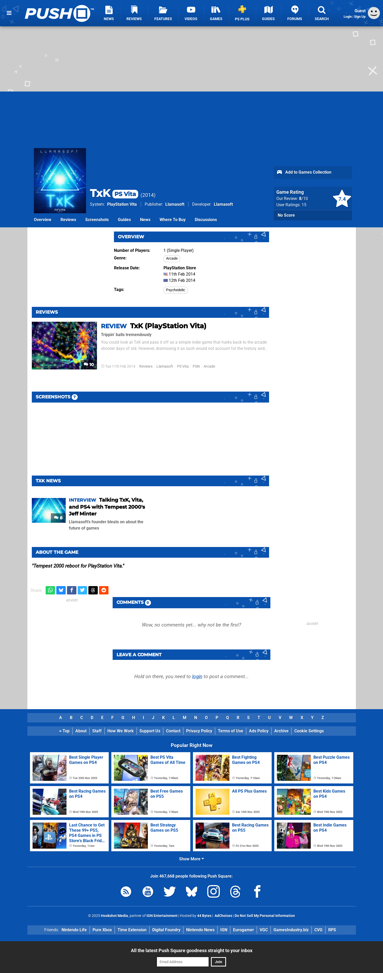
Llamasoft (174, 204)
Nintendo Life (74, 929)
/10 (303, 198)
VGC (264, 929)
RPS (332, 929)
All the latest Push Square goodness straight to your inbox (191, 950)
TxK (114, 193)
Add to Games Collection (303, 172)
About (81, 730)
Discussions (206, 219)
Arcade (172, 258)
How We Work (120, 730)
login (197, 676)
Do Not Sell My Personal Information (265, 916)
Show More (191, 858)
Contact (173, 730)
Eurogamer (243, 929)
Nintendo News (200, 929)
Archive (281, 730)
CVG (318, 929)
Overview (42, 219)
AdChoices (223, 916)
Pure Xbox (102, 929)
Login (348, 17)
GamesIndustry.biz (291, 929)
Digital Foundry (166, 929)
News (145, 219)
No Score (286, 215)
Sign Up (360, 17)
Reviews (68, 219)
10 (89, 364)
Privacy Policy (199, 730)
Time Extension (132, 929)
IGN (223, 929)
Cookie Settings (309, 730)
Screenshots (97, 219)
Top (64, 730)
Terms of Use (230, 730)
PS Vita (183, 366)
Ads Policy (259, 730)
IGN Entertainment (162, 916)
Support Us (149, 730)
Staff (97, 730)
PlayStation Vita (122, 204)
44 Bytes (204, 916)
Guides (124, 219)
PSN (196, 366)
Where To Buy (173, 219)
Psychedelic (175, 290)
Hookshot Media (114, 916)
